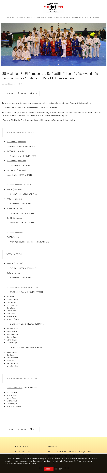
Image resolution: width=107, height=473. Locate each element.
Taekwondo (51, 17)
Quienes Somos (17, 17)
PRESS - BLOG (83, 17)
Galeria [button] (66, 17)
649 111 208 (25, 451)
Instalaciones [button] (29, 17)
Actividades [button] (41, 17)
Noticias (59, 17)
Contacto (74, 17)
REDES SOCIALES (94, 17)
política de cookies (29, 463)
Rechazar (58, 469)
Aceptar (48, 469)
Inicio (9, 17)
